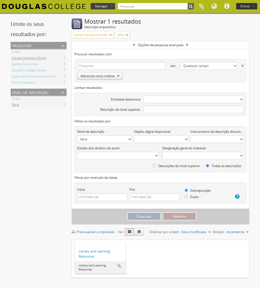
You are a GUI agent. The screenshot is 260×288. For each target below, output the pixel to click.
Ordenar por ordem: (164, 232)
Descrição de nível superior (120, 109)
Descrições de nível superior (176, 166)
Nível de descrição (30, 92)
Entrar (245, 6)
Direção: (219, 232)
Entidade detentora (125, 99)
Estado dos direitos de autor (98, 148)
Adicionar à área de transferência (119, 265)
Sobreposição (198, 190)
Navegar (101, 6)
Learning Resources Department (36, 77)
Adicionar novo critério (99, 76)
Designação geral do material (184, 148)
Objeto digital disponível (152, 131)
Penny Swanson (24, 83)
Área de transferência (201, 6)
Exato (192, 197)
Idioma (214, 6)
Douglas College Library (29, 71)
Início (81, 189)
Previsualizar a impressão (93, 232)
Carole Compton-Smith (29, 58)
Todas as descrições (223, 166)
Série (15, 105)
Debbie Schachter (25, 64)
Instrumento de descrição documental (217, 131)
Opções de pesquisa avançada (160, 45)
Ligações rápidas (226, 6)
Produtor (21, 45)
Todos (16, 52)
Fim (132, 189)
